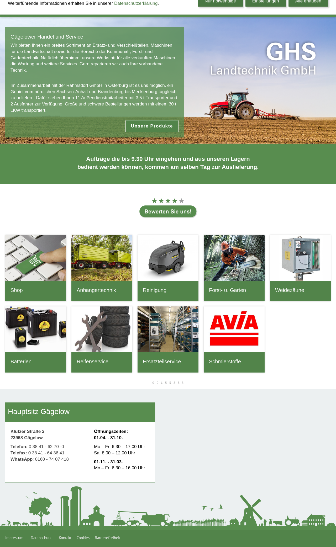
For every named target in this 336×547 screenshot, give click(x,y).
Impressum (15, 537)
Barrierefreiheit (107, 537)
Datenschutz (42, 537)
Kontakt (65, 537)
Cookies (83, 537)
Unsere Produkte (152, 126)
